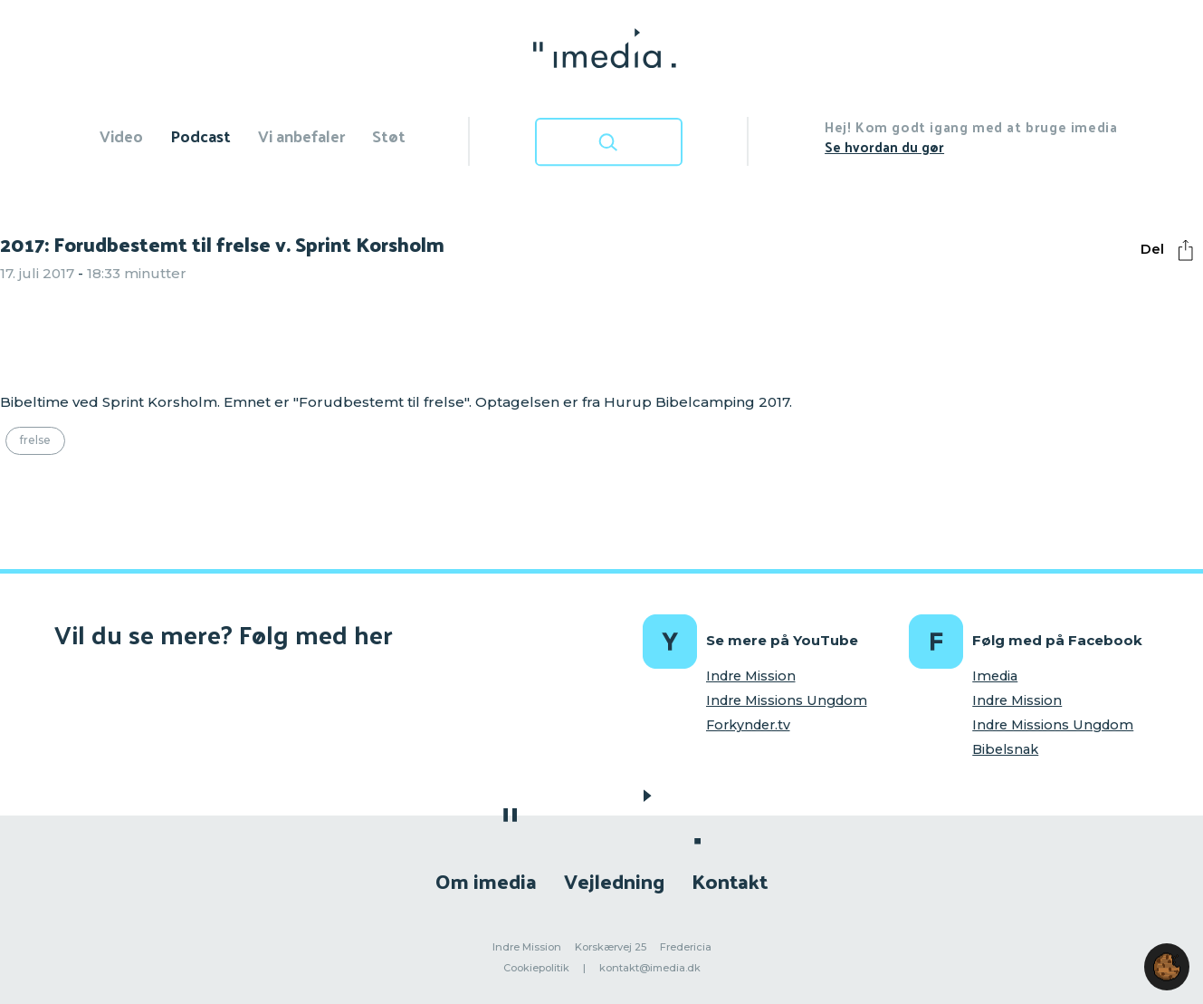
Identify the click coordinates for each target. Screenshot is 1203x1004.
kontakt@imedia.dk (650, 967)
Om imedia (486, 880)
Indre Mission (751, 676)
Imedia (994, 676)
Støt (389, 135)
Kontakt (730, 880)
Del (1171, 250)
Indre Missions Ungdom (786, 700)
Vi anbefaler (301, 135)
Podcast (200, 135)
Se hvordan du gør (884, 146)
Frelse (35, 440)
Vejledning (614, 880)
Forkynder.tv (748, 725)
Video (121, 135)
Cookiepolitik (536, 967)
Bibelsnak (1005, 749)
